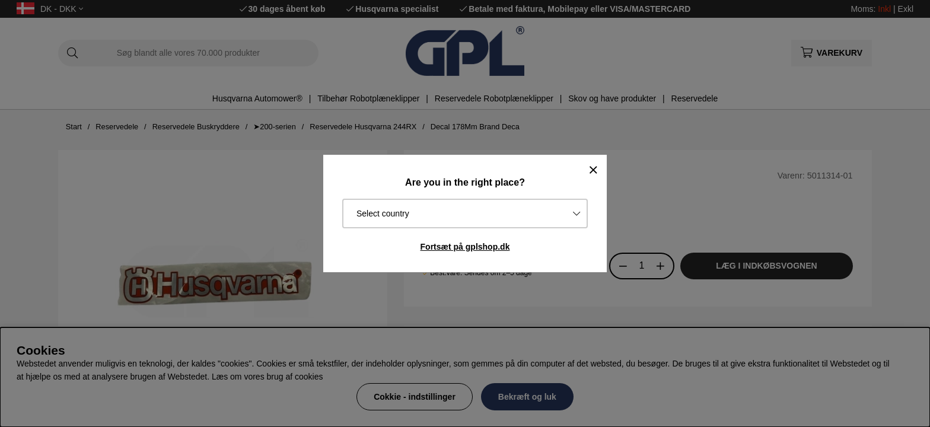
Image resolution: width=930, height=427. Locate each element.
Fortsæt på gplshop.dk (465, 246)
